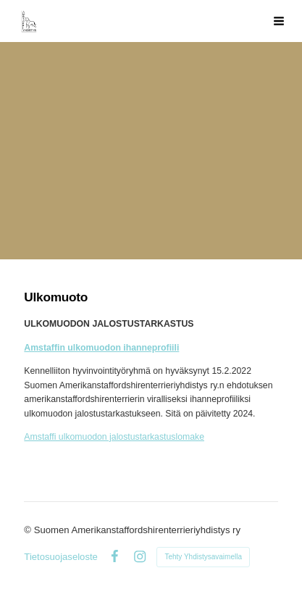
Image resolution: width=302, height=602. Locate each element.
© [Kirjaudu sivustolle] (28, 529)
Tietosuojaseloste (61, 556)
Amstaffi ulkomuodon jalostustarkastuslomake (114, 437)
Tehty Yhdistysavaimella (203, 557)
